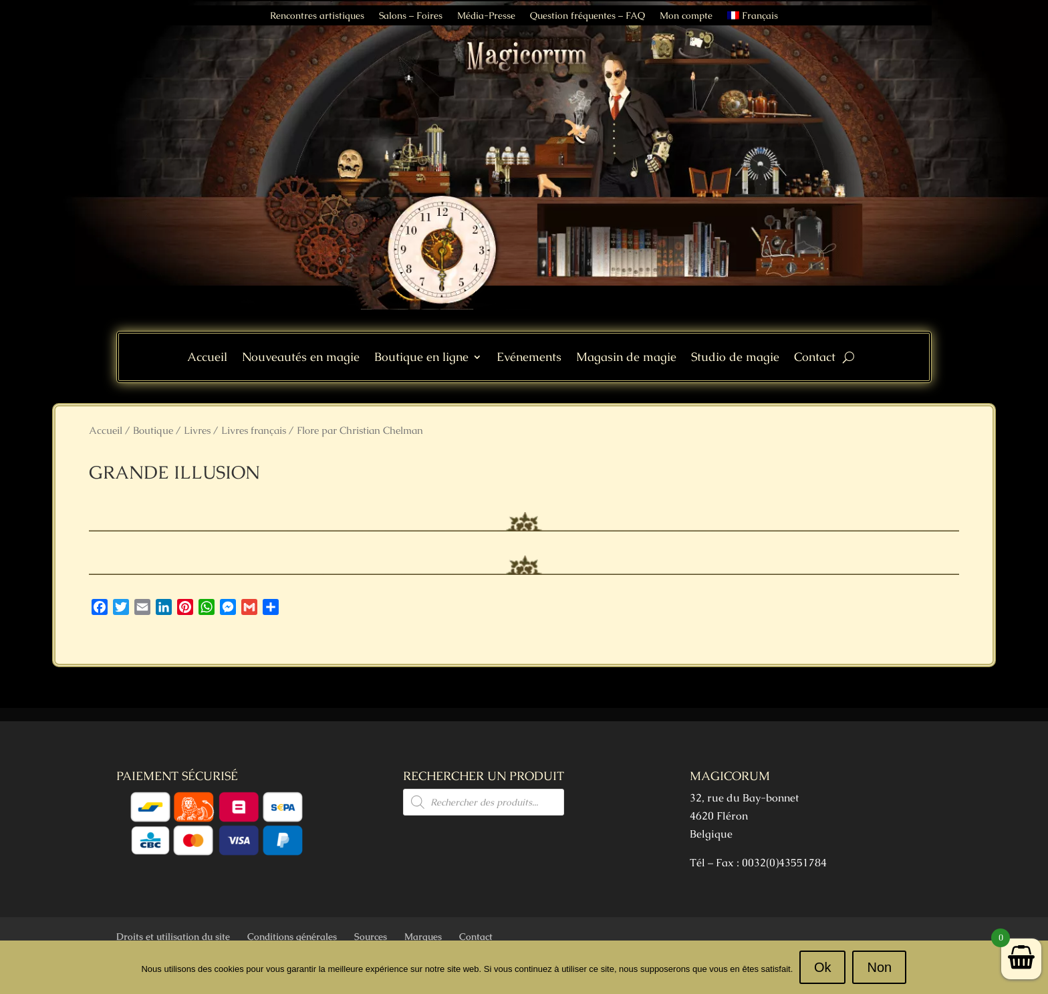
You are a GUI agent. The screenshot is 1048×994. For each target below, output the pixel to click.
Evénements (529, 358)
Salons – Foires (410, 16)
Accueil (207, 358)
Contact (814, 358)
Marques (423, 936)
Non (880, 967)
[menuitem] (752, 18)
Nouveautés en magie (301, 358)
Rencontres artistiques (317, 16)
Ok (822, 967)
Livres (197, 430)
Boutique (153, 430)
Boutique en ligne (421, 358)
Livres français (253, 430)
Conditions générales (292, 936)
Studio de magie (735, 358)
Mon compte (686, 16)
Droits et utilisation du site (173, 936)
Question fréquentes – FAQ (587, 16)
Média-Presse (486, 16)
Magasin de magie (626, 358)
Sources (370, 936)
